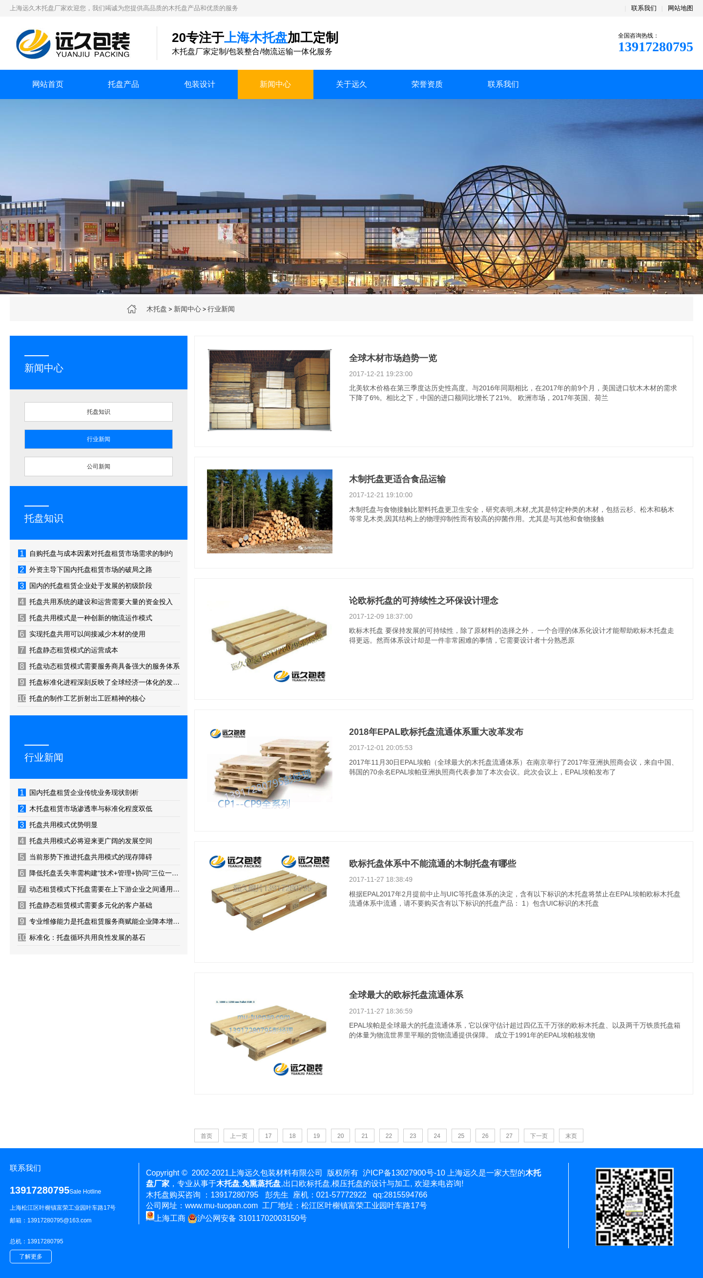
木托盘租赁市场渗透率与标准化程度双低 (85, 808)
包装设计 (199, 84)
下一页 (539, 1136)
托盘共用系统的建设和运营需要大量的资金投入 (95, 601)
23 (413, 1136)
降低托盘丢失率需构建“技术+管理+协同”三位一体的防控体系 (99, 873)
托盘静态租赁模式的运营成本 (68, 650)
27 (509, 1136)
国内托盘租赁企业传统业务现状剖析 (78, 792)
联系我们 (644, 8)
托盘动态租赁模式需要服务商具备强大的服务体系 (99, 666)
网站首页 (47, 84)
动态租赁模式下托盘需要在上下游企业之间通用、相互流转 (99, 889)
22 (389, 1136)
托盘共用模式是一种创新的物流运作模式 (85, 617)
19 (316, 1136)
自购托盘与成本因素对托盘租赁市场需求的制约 (95, 553)
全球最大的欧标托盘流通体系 (406, 995)
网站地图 (680, 8)
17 (268, 1136)
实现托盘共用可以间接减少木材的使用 (81, 633)
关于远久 (351, 84)
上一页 (239, 1136)
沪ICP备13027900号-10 (404, 1173)
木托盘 (156, 309)
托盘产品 (123, 84)
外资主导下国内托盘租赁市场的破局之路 (85, 569)
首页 (206, 1136)
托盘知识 (98, 411)
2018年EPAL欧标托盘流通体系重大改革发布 (436, 732)
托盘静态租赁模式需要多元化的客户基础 (85, 905)
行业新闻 (221, 309)
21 (364, 1136)
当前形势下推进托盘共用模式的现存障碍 (85, 856)
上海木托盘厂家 (76, 44)
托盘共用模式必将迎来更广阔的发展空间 (85, 840)
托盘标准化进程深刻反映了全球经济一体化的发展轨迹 (99, 682)
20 (340, 1136)
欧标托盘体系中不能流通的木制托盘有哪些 (432, 864)
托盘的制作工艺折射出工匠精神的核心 (81, 698)
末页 (571, 1136)
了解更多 (30, 1256)
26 (485, 1136)
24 (437, 1136)
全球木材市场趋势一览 (393, 358)
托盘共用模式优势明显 (58, 824)
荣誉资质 (427, 84)
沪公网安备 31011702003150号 (247, 1218)
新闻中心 (275, 84)
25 (461, 1136)
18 (292, 1136)
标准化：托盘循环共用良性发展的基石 (81, 937)
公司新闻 (98, 466)
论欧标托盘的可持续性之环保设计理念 (423, 601)
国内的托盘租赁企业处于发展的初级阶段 (85, 585)
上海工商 (166, 1218)
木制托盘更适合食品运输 (397, 479)
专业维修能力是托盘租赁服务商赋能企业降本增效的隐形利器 (99, 921)
